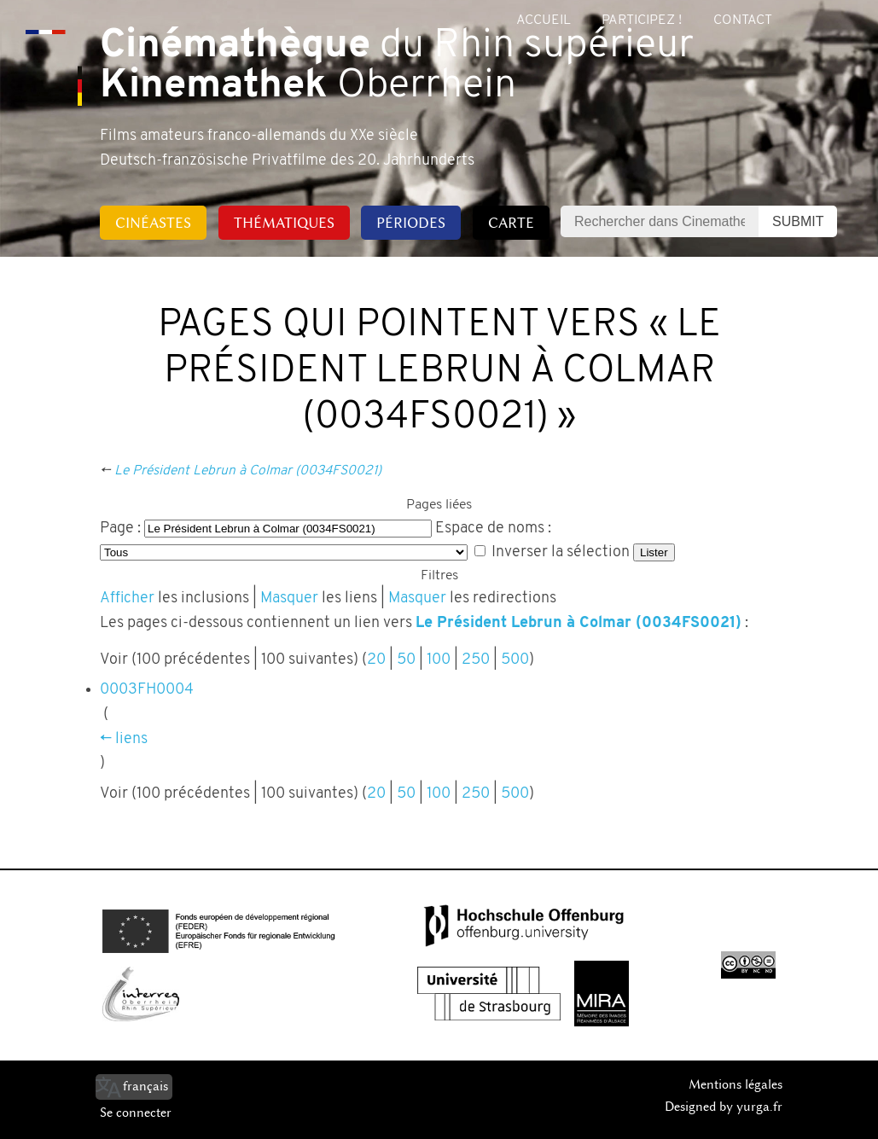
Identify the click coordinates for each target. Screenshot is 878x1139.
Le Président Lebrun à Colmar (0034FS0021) (247, 471)
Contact (742, 20)
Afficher (127, 598)
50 (406, 660)
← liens (124, 739)
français (145, 1086)
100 (439, 660)
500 (515, 660)
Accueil (543, 20)
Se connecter (136, 1112)
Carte (511, 222)
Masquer (289, 598)
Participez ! (642, 20)
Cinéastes (153, 222)
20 (376, 660)
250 (476, 660)
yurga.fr (759, 1106)
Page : (120, 528)
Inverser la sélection (560, 552)
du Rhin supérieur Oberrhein (397, 66)
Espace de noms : (493, 528)
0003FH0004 (147, 690)
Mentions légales (735, 1084)
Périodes (410, 222)
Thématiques (284, 222)
